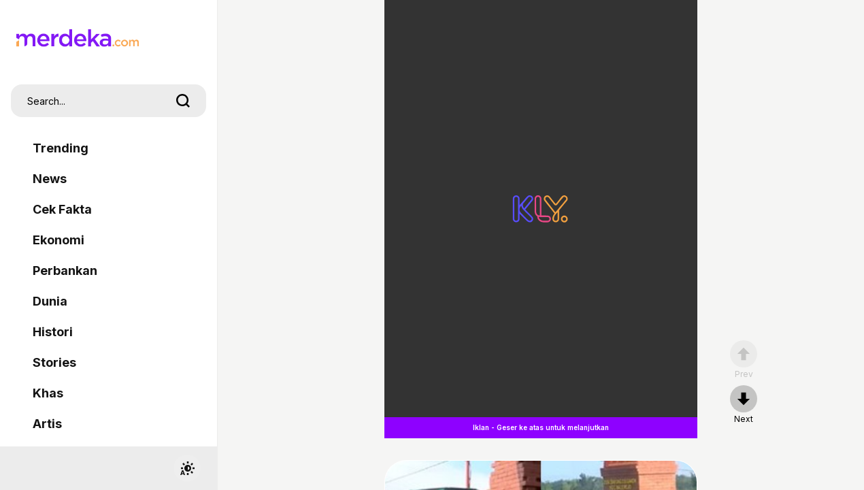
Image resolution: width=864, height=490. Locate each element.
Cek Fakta (62, 209)
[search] (183, 100)
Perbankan (65, 270)
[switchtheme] (187, 468)
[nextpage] (743, 405)
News (50, 179)
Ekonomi (58, 240)
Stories (54, 362)
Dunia (50, 301)
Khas (48, 393)
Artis (47, 423)
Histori (53, 332)
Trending (60, 148)
